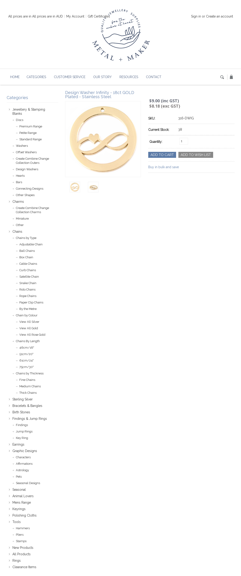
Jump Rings (24, 431)
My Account (75, 16)
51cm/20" (26, 354)
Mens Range (21, 502)
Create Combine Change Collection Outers (32, 161)
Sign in (196, 16)
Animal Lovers (23, 496)
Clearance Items (24, 567)
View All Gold (28, 328)
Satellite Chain (29, 276)
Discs (19, 120)
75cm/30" (26, 367)
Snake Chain (27, 283)
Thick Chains (28, 392)
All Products (21, 554)
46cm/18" (26, 347)
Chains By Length (28, 341)
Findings (22, 425)
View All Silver (29, 321)
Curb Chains (27, 270)
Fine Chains (27, 380)
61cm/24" (26, 360)
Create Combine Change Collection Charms (32, 210)
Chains (17, 231)
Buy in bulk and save (163, 167)
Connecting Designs (29, 188)
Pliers (19, 534)
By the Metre (28, 309)
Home (15, 77)
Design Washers (27, 169)
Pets (19, 476)
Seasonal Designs (28, 483)
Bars (19, 182)
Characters (23, 457)
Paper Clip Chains (31, 302)
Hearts (20, 175)
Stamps (21, 541)
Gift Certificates (99, 16)
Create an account (219, 16)
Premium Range (30, 126)
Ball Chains (27, 251)
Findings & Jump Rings (29, 418)
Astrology (22, 470)
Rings (16, 560)
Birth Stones (21, 412)
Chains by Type (26, 238)
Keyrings (19, 509)
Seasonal (19, 489)
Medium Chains (30, 386)
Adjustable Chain (31, 244)
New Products (22, 548)
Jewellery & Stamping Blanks (28, 111)
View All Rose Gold (32, 334)
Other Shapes (25, 195)
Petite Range (28, 133)
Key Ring (22, 438)
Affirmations (24, 463)
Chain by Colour (27, 315)
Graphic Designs (24, 451)
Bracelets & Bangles (27, 406)
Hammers (23, 528)
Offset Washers (26, 152)
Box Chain (26, 257)
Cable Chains (28, 263)
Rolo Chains (27, 289)
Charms (18, 201)
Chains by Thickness (30, 373)
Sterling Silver (22, 399)
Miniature (22, 218)
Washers (22, 145)
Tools (16, 522)
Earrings (18, 444)
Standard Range (30, 139)
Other (20, 225)
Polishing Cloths (24, 515)
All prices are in (47, 16)
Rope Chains (27, 296)
